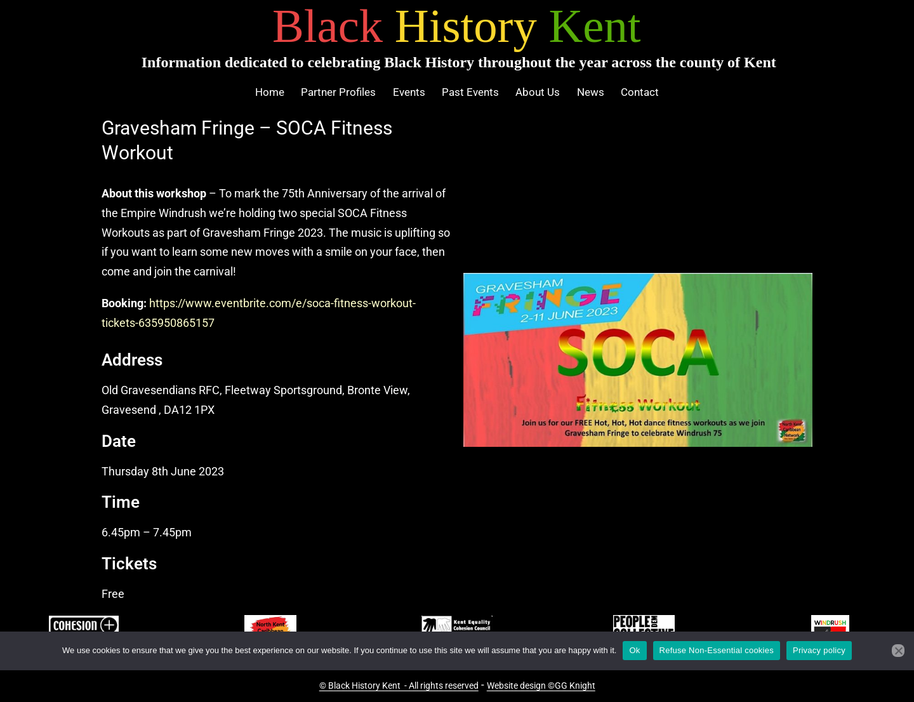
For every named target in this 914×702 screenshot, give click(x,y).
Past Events (470, 92)
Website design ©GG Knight (541, 685)
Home (269, 92)
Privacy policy (819, 650)
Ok (634, 650)
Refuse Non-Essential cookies (716, 650)
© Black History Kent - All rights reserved (399, 685)
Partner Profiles (338, 92)
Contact (640, 92)
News (590, 92)
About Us (537, 92)
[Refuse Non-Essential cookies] (898, 650)
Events (409, 92)
